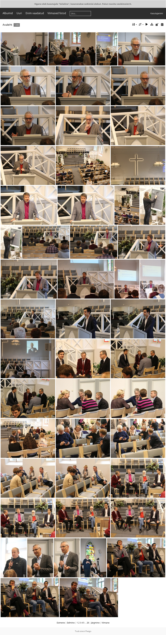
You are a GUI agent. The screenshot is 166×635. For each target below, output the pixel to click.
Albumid (8, 13)
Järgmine (95, 622)
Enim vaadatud (35, 13)
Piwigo (88, 631)
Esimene (61, 622)
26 (88, 622)
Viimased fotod (56, 13)
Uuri (19, 13)
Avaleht (7, 24)
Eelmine (71, 622)
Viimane (105, 622)
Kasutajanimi (156, 13)
